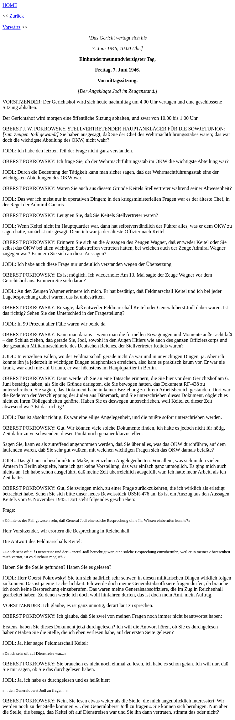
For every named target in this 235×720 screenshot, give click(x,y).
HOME (10, 5)
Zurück (16, 16)
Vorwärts (11, 27)
